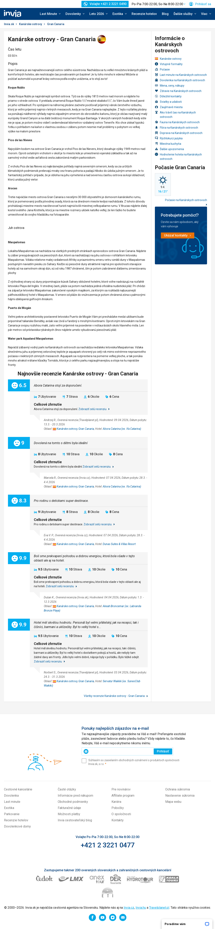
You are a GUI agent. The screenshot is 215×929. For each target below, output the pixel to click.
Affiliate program (122, 795)
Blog (165, 14)
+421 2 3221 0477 (108, 845)
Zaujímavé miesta (169, 107)
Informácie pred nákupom (75, 795)
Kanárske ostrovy (30, 24)
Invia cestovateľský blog (75, 820)
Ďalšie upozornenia (169, 149)
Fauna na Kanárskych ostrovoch (177, 122)
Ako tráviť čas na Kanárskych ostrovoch (175, 114)
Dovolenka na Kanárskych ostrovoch (180, 80)
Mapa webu (173, 802)
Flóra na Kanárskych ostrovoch (176, 127)
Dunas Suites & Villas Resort (119, 544)
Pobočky (117, 808)
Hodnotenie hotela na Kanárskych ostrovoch (178, 156)
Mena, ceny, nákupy (169, 85)
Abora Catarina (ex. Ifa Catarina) (122, 428)
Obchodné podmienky (73, 802)
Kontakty (117, 820)
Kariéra (116, 802)
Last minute (12, 802)
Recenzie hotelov (144, 14)
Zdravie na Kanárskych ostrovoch (178, 91)
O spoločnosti (121, 814)
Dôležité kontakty (168, 96)
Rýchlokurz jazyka (169, 138)
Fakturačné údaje (69, 808)
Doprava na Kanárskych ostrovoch (178, 133)
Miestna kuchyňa (168, 143)
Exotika (9, 808)
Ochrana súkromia (177, 789)
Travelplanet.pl (159, 907)
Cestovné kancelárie (18, 789)
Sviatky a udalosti (168, 101)
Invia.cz (129, 907)
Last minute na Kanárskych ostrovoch (181, 74)
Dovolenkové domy (17, 826)
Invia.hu (141, 907)
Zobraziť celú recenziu (92, 409)
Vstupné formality (169, 64)
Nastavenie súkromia (179, 795)
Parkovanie (12, 814)
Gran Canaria (86, 428)
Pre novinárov (121, 789)
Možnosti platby (69, 814)
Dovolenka (11, 795)
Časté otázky (67, 789)
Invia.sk (9, 24)
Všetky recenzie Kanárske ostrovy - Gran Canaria (114, 695)
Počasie (162, 69)
